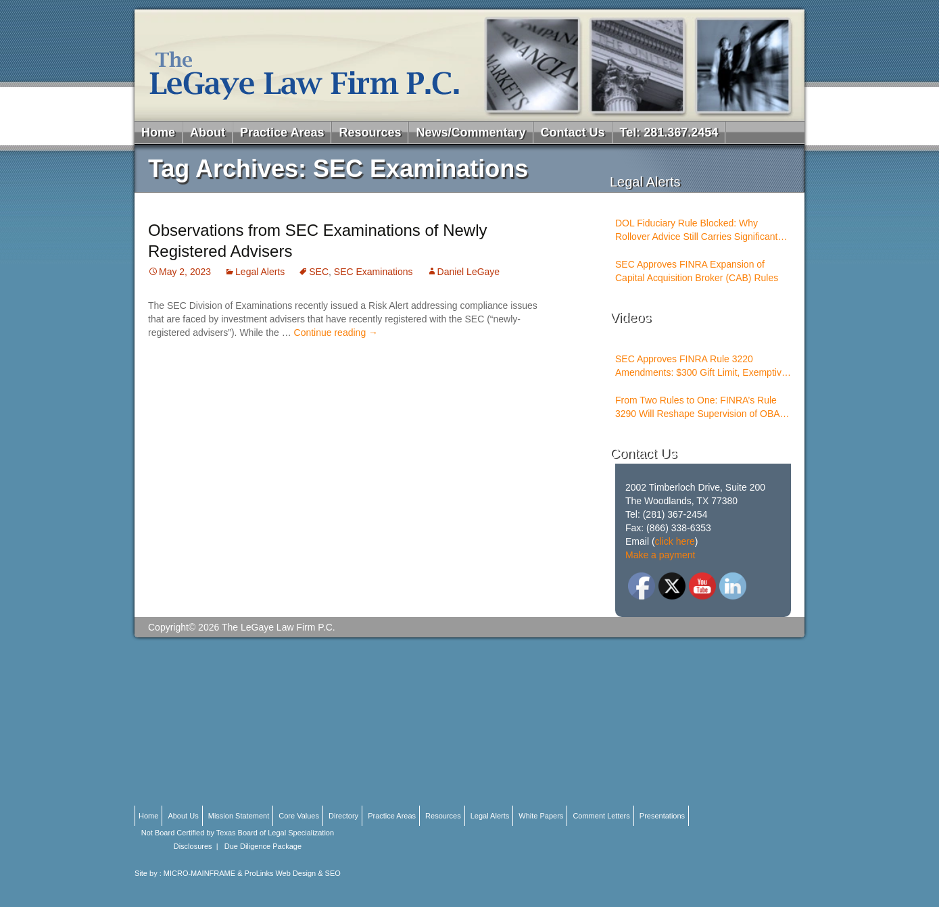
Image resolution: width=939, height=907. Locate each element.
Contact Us (573, 132)
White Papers (541, 816)
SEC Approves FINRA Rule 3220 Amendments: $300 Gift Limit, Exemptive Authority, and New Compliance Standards (701, 366)
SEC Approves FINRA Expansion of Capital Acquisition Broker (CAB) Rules (696, 271)
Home (158, 132)
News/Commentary (470, 132)
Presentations (662, 816)
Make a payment (660, 554)
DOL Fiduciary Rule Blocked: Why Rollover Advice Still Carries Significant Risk (696, 230)
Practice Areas (282, 132)
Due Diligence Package (263, 846)
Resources (370, 132)
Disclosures (193, 846)
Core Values (299, 816)
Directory (343, 816)
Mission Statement (238, 816)
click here (675, 541)
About (207, 132)
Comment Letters (601, 816)
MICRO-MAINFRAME (199, 873)
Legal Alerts (260, 271)
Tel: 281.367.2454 (669, 132)
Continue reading (336, 332)
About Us (183, 816)
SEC (319, 271)
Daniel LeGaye (468, 271)
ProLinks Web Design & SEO (293, 873)
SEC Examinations (373, 271)
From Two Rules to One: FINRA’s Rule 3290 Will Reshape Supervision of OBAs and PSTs (700, 407)
